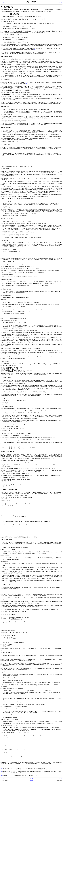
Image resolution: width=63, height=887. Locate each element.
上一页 (2, 3)
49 (34, 49)
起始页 (31, 807)
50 (26, 83)
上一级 (31, 805)
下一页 (60, 3)
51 (15, 585)
